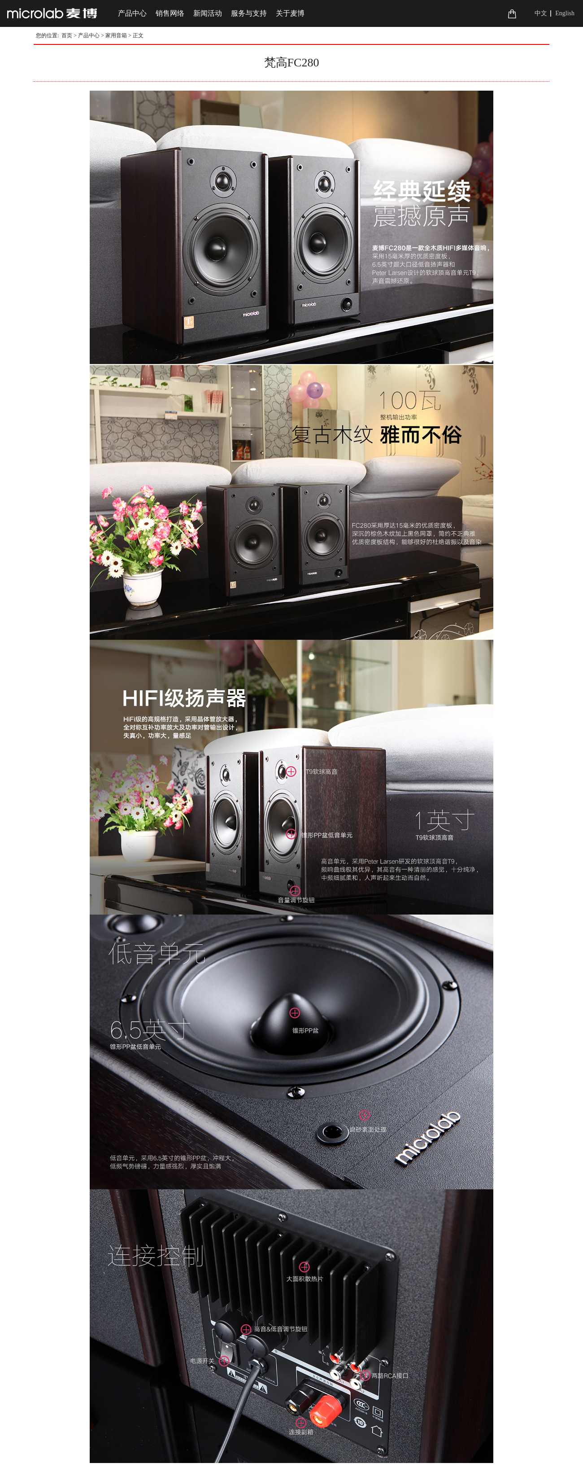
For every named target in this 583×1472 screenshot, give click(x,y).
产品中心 (89, 35)
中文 (541, 13)
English (564, 13)
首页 (66, 35)
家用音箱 (116, 35)
